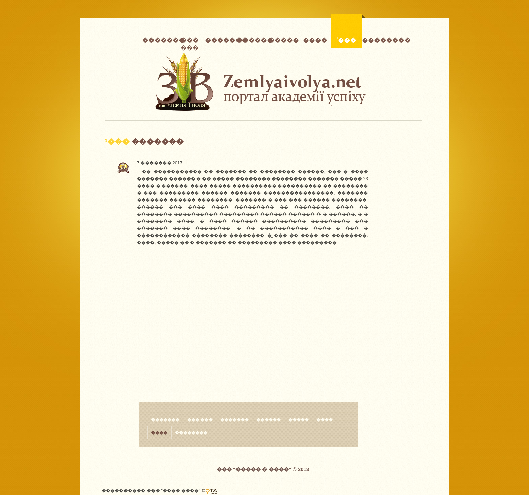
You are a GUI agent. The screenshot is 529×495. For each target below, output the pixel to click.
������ (252, 39)
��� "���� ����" (173, 490)
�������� (377, 39)
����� (284, 39)
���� (315, 39)
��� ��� (189, 41)
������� (158, 39)
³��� (349, 29)
